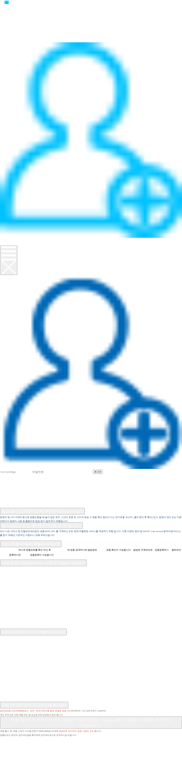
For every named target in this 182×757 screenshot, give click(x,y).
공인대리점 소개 (65, 502)
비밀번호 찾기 (155, 471)
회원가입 (8, 243)
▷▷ (22, 738)
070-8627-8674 (43, 742)
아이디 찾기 (131, 471)
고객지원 (8, 36)
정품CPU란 (10, 24)
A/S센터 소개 (38, 502)
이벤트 (6, 40)
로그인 (6, 239)
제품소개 (8, 28)
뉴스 (4, 32)
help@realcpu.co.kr (18, 746)
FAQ (21, 502)
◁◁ (4, 738)
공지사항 (8, 502)
